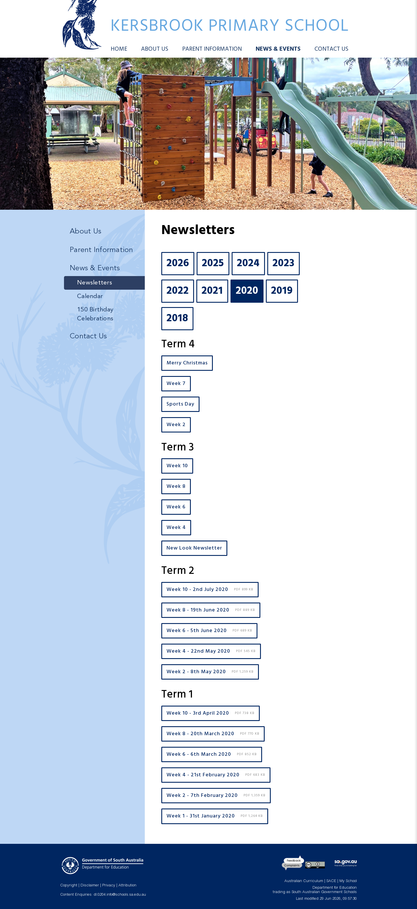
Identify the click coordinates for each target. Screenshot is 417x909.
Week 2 (176, 425)
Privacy (108, 886)
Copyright (68, 886)
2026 (178, 263)
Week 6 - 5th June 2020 (209, 631)
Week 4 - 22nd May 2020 (211, 651)
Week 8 (176, 486)
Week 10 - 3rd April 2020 (211, 713)
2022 (178, 291)
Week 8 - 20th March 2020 (213, 734)
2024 (248, 263)
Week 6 (176, 507)
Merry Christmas (187, 363)
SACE (331, 881)
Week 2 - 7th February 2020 (216, 795)
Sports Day (180, 404)
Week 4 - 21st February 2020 (216, 775)
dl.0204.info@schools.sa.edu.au (120, 895)
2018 (177, 318)
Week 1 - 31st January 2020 (215, 816)
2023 (283, 263)
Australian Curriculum (303, 881)
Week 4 (176, 527)
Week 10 (177, 466)
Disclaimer (90, 886)
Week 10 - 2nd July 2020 (210, 589)
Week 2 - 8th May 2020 (210, 672)
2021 (212, 291)
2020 (247, 291)
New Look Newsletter (194, 548)
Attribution (127, 886)
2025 (213, 263)
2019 (282, 291)
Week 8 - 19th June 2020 (211, 610)
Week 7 (176, 383)
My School (348, 881)
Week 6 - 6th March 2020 (212, 754)
